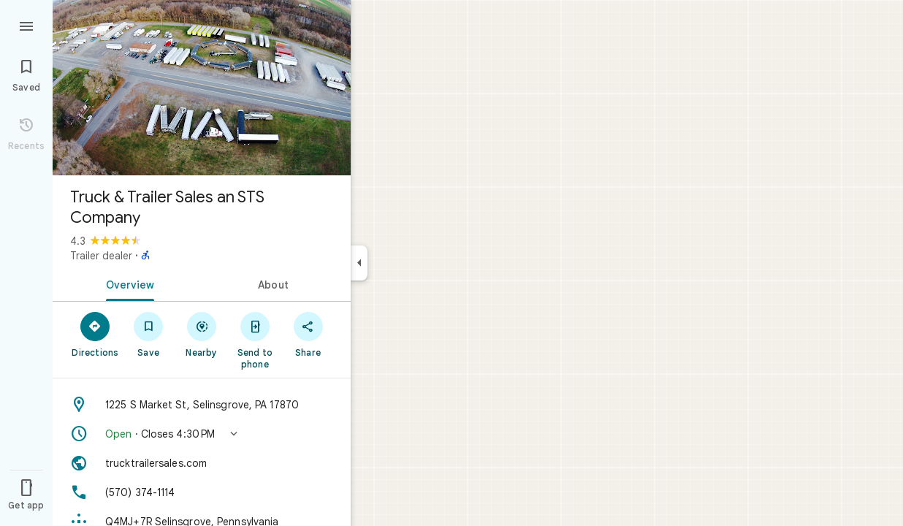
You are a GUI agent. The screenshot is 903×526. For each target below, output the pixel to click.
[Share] (308, 334)
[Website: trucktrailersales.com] (202, 463)
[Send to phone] (254, 339)
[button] (202, 434)
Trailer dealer (101, 255)
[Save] (148, 334)
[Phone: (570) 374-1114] (202, 492)
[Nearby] (202, 334)
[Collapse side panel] (359, 263)
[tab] (127, 283)
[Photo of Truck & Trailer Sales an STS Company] (202, 87)
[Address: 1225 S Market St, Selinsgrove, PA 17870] (202, 404)
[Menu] (26, 25)
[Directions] (95, 334)
